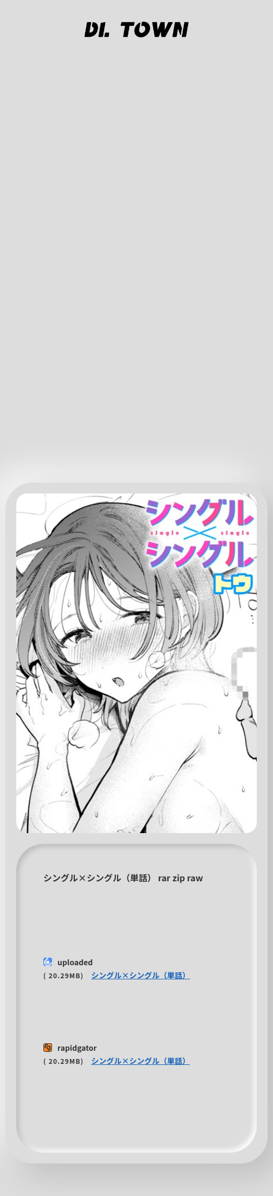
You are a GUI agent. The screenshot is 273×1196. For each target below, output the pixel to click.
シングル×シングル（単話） (140, 975)
